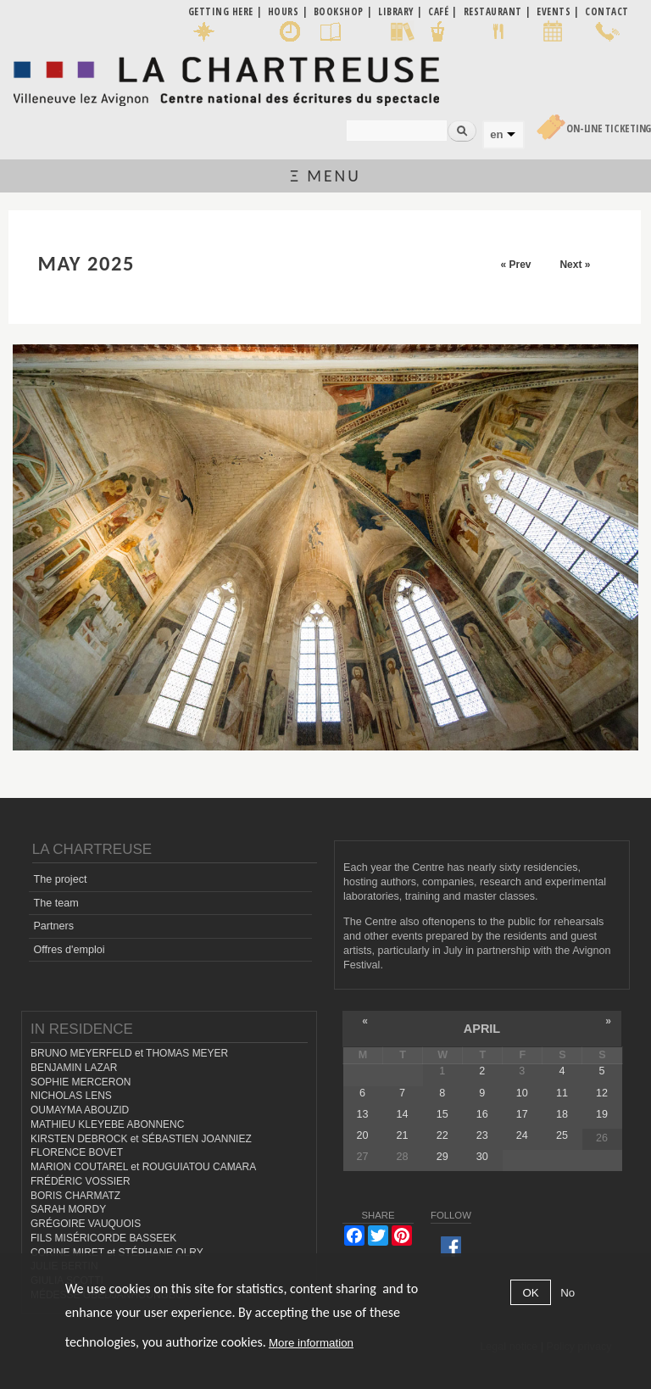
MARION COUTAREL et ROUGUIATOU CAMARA (143, 1167)
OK (530, 1292)
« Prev (515, 265)
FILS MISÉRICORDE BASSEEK (103, 1238)
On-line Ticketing (608, 128)
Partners (53, 926)
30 (482, 1157)
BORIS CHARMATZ (75, 1196)
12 (602, 1093)
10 (522, 1093)
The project (59, 879)
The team (55, 903)
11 (562, 1093)
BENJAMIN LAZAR (74, 1068)
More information (311, 1342)
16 (482, 1114)
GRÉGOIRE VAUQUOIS (86, 1224)
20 (363, 1135)
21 (403, 1135)
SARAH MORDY (68, 1209)
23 (482, 1135)
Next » (574, 265)
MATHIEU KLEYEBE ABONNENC (107, 1124)
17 (522, 1114)
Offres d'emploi (68, 950)
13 (363, 1114)
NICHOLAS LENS (71, 1096)
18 (562, 1114)
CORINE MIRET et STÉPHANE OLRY (117, 1252)
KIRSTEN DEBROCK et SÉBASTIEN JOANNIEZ (141, 1139)
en (496, 134)
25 (562, 1135)
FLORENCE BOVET (77, 1152)
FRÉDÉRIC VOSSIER (81, 1181)
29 (442, 1157)
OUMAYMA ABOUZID (80, 1110)
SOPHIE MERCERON (81, 1082)
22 (442, 1135)
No (567, 1292)
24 (522, 1135)
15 (442, 1114)
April (482, 1028)
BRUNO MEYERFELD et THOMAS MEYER (129, 1053)
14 (403, 1114)
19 (602, 1114)
